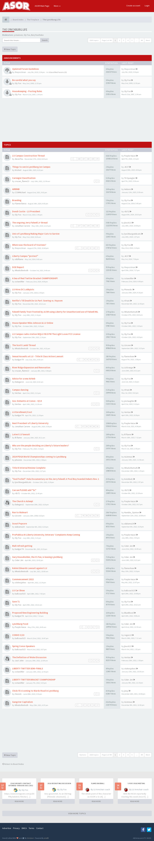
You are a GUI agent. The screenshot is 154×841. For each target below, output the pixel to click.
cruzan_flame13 (22, 181)
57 (83, 426)
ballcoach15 (20, 593)
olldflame (19, 259)
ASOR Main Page (42, 6)
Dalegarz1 (19, 382)
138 (83, 226)
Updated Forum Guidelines (25, 68)
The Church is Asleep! (22, 501)
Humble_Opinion (131, 512)
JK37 (126, 167)
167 (83, 159)
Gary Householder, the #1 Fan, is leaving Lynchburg (37, 557)
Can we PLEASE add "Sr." (24, 490)
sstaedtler (19, 281)
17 (98, 248)
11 (94, 360)
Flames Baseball (97, 783)
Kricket (18, 170)
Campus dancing (20, 389)
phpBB (46, 838)
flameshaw (129, 356)
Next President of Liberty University (30, 423)
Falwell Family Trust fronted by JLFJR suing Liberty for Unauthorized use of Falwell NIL (55, 311)
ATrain (126, 300)
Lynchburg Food (20, 623)
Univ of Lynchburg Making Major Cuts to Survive (35, 233)
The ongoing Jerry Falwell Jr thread (30, 222)
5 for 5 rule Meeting (136, 783)
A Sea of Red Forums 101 (58, 72)
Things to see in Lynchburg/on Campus (31, 166)
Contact (39, 828)
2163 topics (94, 40)
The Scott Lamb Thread (24, 345)
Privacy (16, 828)
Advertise (6, 828)
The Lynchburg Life (14, 29)
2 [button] (119, 40)
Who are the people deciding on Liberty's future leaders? (40, 445)
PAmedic (128, 289)
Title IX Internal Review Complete (28, 467)
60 (94, 426)
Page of (106, 40)
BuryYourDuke (37, 35)
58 (87, 426)
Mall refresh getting (22, 545)
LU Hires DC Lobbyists (23, 289)
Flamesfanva (20, 203)
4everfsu (19, 159)
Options (82, 755)
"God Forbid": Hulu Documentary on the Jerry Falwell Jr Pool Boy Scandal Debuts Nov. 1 (55, 479)
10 (90, 360)
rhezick (18, 694)
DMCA (24, 828)
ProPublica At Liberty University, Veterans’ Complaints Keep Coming (46, 534)
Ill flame (18, 437)
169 (92, 159)
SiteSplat (30, 838)
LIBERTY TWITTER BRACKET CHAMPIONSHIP (33, 679)
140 (92, 226)
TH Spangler (129, 178)
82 (94, 516)
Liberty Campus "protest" (25, 256)
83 (98, 516)
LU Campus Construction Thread (28, 155)
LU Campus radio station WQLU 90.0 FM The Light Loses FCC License (46, 334)
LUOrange (128, 367)
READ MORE (19, 801)
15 (90, 248)
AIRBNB (16, 189)
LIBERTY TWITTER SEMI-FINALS (27, 668)
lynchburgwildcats (132, 233)
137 (79, 226)
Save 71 (16, 601)
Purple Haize (130, 155)
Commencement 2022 (23, 579)
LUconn (127, 345)
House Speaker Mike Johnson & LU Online (32, 322)
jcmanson (18, 35)
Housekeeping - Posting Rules (27, 91)
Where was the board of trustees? (29, 244)
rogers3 (127, 635)
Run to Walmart (20, 512)
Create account (133, 5)
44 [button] (142, 40)
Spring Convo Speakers (23, 646)
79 (83, 516)
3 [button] (123, 40)
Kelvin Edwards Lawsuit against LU (29, 568)
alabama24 (20, 526)
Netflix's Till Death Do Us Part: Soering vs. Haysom (37, 300)
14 (87, 248)
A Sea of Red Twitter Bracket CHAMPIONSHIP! (35, 278)
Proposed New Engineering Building (30, 612)
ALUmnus (128, 456)
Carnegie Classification (23, 178)
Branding (16, 200)
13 (83, 248)
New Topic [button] (10, 49)
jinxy (126, 690)
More (57, 6)
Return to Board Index (13, 764)
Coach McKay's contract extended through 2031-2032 (20, 784)
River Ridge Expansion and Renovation (31, 367)
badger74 (19, 359)
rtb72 (126, 211)
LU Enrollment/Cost (22, 412)
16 (94, 248)
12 (98, 360)
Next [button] (148, 40)
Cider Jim (128, 546)
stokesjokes (20, 582)
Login (147, 5)
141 (97, 226)
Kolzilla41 (128, 479)
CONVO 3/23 (18, 635)
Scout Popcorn (19, 523)
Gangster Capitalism (22, 701)
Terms (31, 828)
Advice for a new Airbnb (23, 378)
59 (90, 426)
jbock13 (127, 222)
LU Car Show (18, 590)
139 (88, 226)
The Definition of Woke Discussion (29, 657)
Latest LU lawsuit (21, 434)
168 (88, 159)
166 (79, 159)
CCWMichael (20, 192)
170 (97, 159)
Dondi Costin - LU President (26, 211)
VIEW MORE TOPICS (77, 813)
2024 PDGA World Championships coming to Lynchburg (39, 456)
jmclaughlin (129, 401)
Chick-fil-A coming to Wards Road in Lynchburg (35, 690)
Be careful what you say (24, 80)
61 (98, 426)
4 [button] (127, 40)
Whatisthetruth (21, 270)
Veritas (18, 393)
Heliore (127, 189)
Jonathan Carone (22, 225)
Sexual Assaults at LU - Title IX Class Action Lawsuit (37, 356)
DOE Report (18, 267)
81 (90, 516)
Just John (19, 660)
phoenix (18, 460)
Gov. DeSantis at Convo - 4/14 (27, 400)
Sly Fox (27, 35)
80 (87, 516)
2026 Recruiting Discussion (59, 783)
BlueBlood (128, 612)
